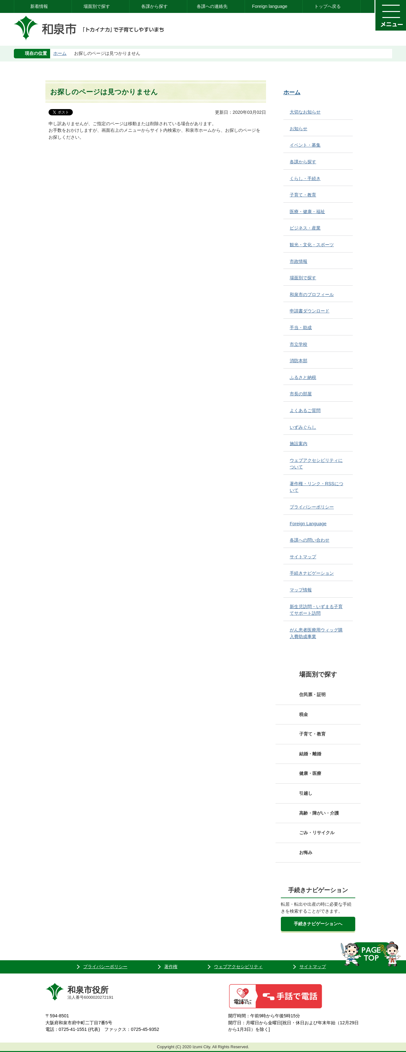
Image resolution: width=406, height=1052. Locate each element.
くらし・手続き (305, 178)
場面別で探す (97, 6)
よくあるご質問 (305, 410)
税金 (303, 714)
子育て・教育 (303, 194)
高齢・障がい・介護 (319, 813)
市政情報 (298, 261)
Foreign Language (308, 523)
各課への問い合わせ (309, 540)
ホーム (60, 53)
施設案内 (298, 443)
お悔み (305, 852)
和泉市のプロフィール (312, 294)
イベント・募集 (305, 145)
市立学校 (298, 344)
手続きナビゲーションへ (318, 923)
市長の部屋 (301, 393)
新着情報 (39, 6)
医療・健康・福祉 (307, 211)
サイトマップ (303, 556)
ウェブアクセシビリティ (238, 966)
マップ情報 (301, 589)
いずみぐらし (303, 427)
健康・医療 (310, 773)
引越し (305, 793)
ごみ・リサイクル (316, 832)
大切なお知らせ (305, 111)
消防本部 (298, 360)
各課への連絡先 (212, 6)
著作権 (170, 966)
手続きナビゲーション (312, 573)
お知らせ (298, 128)
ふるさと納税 (303, 377)
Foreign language (269, 6)
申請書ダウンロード (309, 310)
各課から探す (154, 6)
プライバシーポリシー (312, 506)
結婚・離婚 (310, 753)
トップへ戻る (327, 6)
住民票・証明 (312, 694)
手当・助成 (301, 327)
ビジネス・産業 (305, 227)
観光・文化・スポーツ (312, 244)
